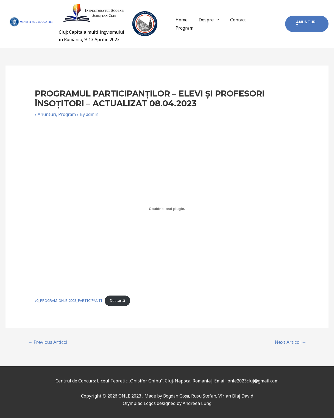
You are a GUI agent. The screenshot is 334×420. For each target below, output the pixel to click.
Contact (241, 25)
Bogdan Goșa (176, 398)
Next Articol (290, 344)
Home (189, 25)
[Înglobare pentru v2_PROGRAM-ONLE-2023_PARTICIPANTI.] (167, 210)
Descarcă (117, 302)
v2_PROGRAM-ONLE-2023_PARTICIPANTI (68, 302)
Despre (211, 25)
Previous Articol (47, 344)
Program (266, 25)
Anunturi (47, 116)
